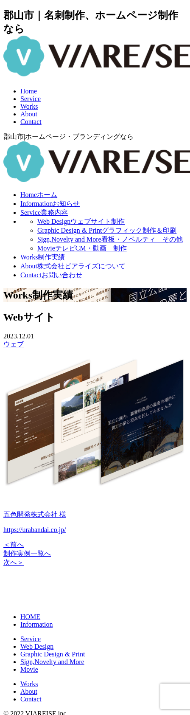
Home (28, 91)
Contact (31, 121)
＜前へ (13, 544)
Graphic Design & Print (106, 230)
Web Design (81, 221)
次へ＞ (13, 562)
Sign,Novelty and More (110, 239)
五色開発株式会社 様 (34, 514)
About (28, 114)
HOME (30, 616)
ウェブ (13, 344)
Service (30, 98)
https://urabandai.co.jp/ (34, 529)
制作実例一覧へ (27, 553)
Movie (82, 248)
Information (50, 203)
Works (29, 106)
